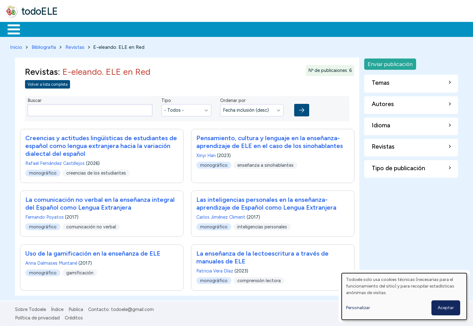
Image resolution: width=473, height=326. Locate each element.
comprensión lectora (259, 279)
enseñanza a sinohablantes (265, 164)
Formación (75, 28)
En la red (148, 28)
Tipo (166, 99)
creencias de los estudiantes (96, 172)
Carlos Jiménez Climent (220, 216)
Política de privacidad (37, 316)
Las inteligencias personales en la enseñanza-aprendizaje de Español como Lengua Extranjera (266, 202)
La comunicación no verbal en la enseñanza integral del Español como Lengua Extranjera (100, 202)
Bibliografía (44, 46)
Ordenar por (233, 99)
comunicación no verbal (91, 225)
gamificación (79, 271)
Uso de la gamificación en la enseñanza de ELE (92, 252)
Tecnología (187, 28)
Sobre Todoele (30, 308)
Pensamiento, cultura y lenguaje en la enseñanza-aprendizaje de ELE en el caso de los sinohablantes (269, 141)
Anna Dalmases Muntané (51, 262)
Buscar (256, 29)
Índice (57, 308)
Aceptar (446, 307)
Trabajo (112, 28)
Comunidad (228, 28)
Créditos (74, 316)
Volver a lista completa (48, 83)
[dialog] (404, 296)
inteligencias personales (262, 225)
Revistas (74, 46)
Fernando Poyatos (44, 216)
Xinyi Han (206, 154)
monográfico (43, 172)
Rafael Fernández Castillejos (55, 162)
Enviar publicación (390, 62)
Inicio (10, 29)
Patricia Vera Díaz (214, 270)
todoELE (39, 11)
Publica (75, 308)
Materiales (35, 28)
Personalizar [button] (358, 307)
